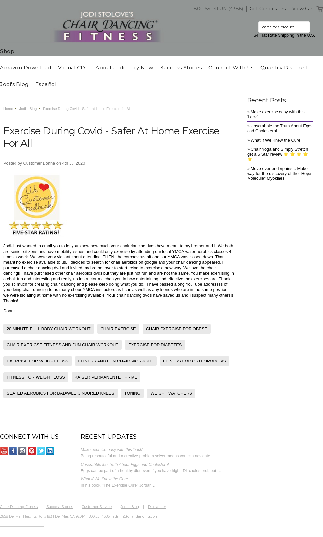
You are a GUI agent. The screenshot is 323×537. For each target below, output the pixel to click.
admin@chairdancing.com (135, 516)
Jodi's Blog (28, 109)
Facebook (13, 451)
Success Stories (59, 506)
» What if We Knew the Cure (273, 140)
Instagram (22, 451)
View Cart (303, 9)
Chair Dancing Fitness (19, 506)
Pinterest (32, 451)
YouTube (4, 451)
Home (8, 109)
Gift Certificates (268, 9)
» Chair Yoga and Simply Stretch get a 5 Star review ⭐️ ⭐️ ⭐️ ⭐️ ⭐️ (277, 154)
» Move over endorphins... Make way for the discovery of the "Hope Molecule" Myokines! (279, 173)
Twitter (41, 451)
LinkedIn (50, 451)
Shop (7, 51)
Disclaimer (157, 506)
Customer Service (97, 506)
